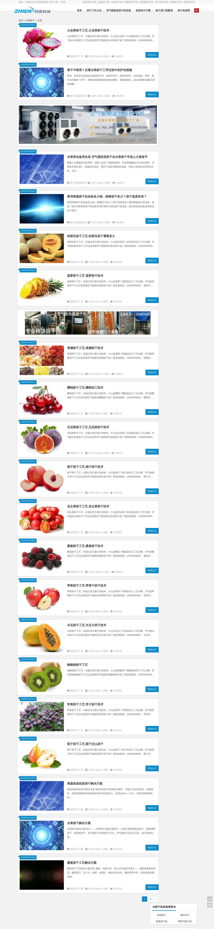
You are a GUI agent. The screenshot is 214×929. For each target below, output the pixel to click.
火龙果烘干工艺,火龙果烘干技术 (88, 30)
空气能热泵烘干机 (63, 914)
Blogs (72, 924)
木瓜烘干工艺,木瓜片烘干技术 (86, 622)
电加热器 (84, 918)
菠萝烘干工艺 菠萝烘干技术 (85, 272)
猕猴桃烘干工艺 (77, 661)
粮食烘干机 (161, 42)
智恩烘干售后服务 (161, 607)
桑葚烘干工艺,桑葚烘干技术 (85, 543)
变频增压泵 (59, 918)
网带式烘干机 (185, 42)
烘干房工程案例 (160, 10)
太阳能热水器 (112, 914)
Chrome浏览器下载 (161, 684)
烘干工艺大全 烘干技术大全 (166, 624)
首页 (75, 10)
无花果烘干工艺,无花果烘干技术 (88, 424)
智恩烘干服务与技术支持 (165, 611)
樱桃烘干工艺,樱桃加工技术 (85, 384)
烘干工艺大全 (90, 10)
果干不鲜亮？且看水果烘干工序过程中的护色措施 (99, 70)
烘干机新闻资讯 (78, 96)
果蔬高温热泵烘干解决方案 (84, 780)
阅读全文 (141, 55)
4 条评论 (118, 56)
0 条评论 (119, 96)
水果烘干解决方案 (79, 820)
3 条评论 (117, 259)
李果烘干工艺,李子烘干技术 (85, 701)
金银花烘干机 (89, 2)
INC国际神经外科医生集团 (185, 684)
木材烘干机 (117, 2)
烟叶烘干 (185, 36)
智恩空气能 (179, 913)
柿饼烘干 (161, 36)
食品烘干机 (104, 2)
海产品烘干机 (162, 2)
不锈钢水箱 (33, 918)
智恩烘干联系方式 (161, 615)
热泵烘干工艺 (77, 56)
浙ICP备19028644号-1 (112, 924)
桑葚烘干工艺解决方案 (82, 859)
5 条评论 (117, 298)
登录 (63, 2)
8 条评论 (118, 371)
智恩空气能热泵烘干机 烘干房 (167, 620)
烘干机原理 (180, 10)
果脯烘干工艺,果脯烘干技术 (85, 345)
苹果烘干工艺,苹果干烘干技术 (86, 582)
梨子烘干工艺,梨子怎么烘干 (85, 741)
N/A (152, 197)
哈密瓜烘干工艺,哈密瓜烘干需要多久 (91, 233)
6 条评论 (118, 569)
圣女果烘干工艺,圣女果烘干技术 (88, 503)
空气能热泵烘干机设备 (115, 10)
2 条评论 (117, 489)
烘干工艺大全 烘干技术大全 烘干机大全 (172, 628)
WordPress (94, 924)
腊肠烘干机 (176, 2)
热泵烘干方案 (139, 10)
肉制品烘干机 (131, 2)
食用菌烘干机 (146, 2)
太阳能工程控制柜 (89, 914)
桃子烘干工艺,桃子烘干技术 (85, 463)
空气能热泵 (33, 914)
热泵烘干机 (189, 2)
